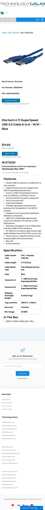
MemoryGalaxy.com (9, 438)
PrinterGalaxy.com (8, 460)
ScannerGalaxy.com (9, 475)
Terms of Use (7, 409)
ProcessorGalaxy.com (10, 463)
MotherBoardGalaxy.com (11, 453)
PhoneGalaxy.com (8, 457)
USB (9, 33)
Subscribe (22, 373)
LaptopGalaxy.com (8, 435)
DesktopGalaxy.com (9, 425)
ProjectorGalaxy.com (9, 471)
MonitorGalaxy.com (9, 450)
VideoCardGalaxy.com (10, 488)
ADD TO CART (10, 154)
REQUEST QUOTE (11, 100)
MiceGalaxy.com (7, 447)
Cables (4, 33)
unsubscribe (22, 378)
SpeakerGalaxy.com (9, 478)
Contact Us (6, 399)
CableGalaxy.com (8, 422)
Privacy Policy (7, 403)
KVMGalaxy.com (7, 432)
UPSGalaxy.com (7, 484)
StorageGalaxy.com (9, 481)
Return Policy (7, 406)
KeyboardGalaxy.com (9, 429)
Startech (16, 33)
